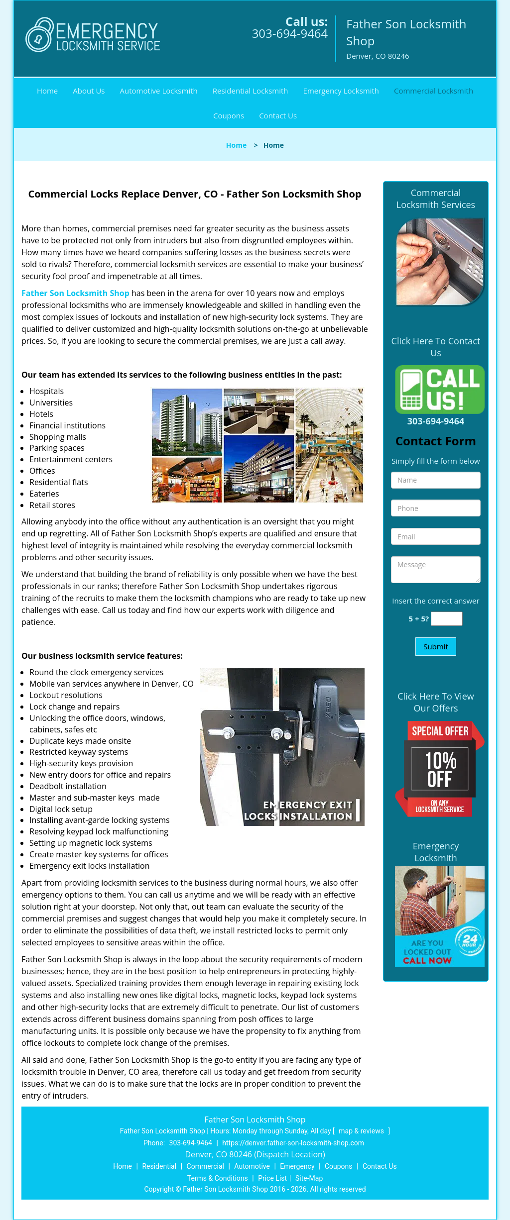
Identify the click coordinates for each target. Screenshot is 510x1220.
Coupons (228, 115)
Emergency (297, 1166)
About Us (89, 91)
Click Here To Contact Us (436, 347)
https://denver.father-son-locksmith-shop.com (293, 1143)
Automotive (252, 1166)
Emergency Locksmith (341, 91)
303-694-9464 (290, 33)
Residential (159, 1166)
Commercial (205, 1166)
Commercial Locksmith (433, 91)
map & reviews (362, 1131)
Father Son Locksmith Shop (75, 293)
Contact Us (278, 115)
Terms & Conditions (217, 1178)
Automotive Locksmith (159, 91)
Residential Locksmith (250, 91)
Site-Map (309, 1178)
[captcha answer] (447, 618)
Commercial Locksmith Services (435, 198)
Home (47, 91)
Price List (272, 1178)
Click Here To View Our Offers (435, 702)
